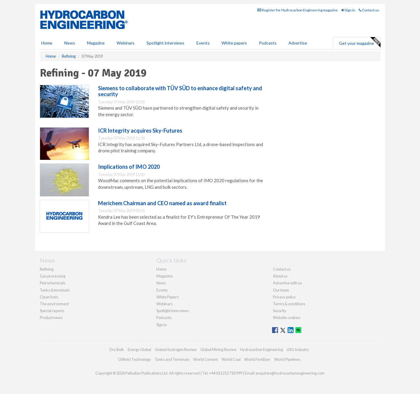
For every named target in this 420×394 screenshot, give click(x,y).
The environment (54, 303)
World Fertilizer (257, 359)
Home (46, 42)
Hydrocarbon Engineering (261, 349)
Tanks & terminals (55, 290)
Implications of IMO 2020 (129, 166)
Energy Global (139, 349)
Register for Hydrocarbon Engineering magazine (297, 10)
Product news (51, 317)
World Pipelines (287, 359)
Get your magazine (359, 42)
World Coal (231, 359)
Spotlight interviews (165, 42)
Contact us (369, 10)
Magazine (96, 42)
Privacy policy (284, 297)
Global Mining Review (218, 349)
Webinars (126, 42)
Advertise (297, 42)
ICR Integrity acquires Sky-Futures (140, 130)
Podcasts (268, 42)
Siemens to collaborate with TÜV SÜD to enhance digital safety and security (180, 91)
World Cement (205, 359)
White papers (234, 42)
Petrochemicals (52, 282)
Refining (47, 269)
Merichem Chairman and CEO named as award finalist (162, 203)
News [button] (69, 42)
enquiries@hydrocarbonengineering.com (290, 373)
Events (203, 42)
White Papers (167, 297)
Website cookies (286, 317)
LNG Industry (298, 349)
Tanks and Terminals (172, 359)
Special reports (52, 310)
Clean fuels (49, 297)
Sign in (348, 10)
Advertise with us (287, 282)
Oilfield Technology (134, 359)
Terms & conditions (289, 303)
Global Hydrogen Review (176, 349)
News (161, 282)
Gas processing (52, 276)
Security (279, 310)
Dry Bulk (116, 349)
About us (280, 276)
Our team (281, 290)
